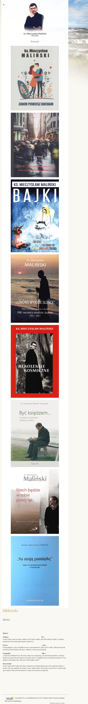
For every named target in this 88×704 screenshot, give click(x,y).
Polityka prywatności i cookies (57, 703)
